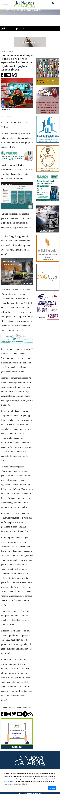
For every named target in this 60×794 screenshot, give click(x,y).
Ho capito (52, 788)
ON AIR (20, 29)
